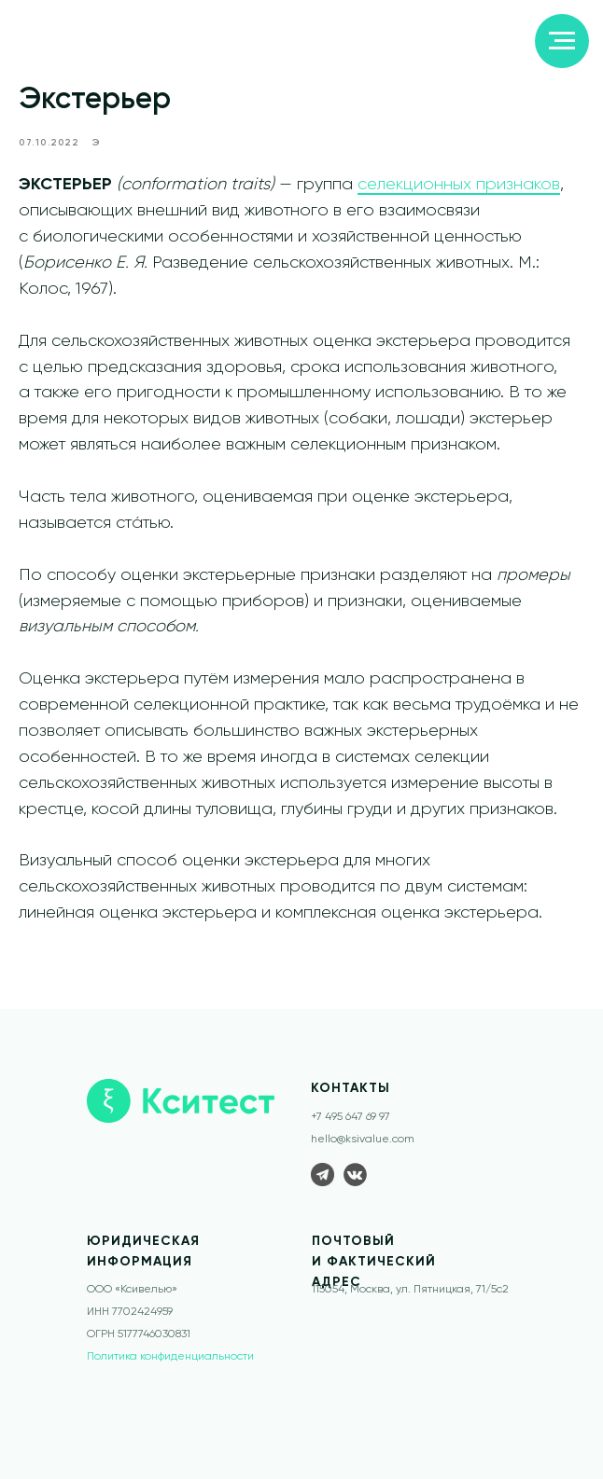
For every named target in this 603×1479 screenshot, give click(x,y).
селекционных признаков (459, 191)
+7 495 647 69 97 (350, 1130)
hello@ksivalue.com (362, 1152)
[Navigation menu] (562, 41)
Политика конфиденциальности (170, 1369)
